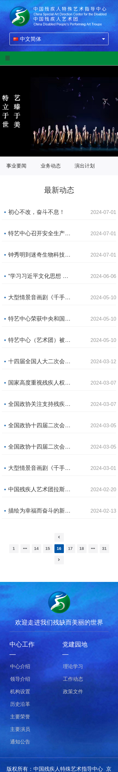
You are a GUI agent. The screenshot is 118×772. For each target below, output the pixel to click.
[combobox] (59, 39)
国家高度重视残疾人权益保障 (40, 383)
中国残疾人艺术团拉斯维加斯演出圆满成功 (40, 489)
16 (59, 548)
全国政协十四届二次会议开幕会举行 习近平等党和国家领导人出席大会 (40, 447)
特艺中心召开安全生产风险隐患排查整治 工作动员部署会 (40, 233)
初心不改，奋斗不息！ (36, 212)
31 (104, 548)
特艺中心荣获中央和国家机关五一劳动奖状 (40, 319)
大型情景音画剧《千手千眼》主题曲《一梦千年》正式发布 (40, 468)
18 (81, 548)
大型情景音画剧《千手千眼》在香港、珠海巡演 (40, 297)
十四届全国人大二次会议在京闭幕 (40, 361)
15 (47, 548)
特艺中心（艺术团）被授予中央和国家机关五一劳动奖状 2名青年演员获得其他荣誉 (40, 340)
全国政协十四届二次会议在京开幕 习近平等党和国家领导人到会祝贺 (40, 425)
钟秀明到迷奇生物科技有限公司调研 (40, 255)
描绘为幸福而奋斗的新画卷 (40, 511)
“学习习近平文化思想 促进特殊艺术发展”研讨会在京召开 (40, 276)
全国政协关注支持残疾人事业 (40, 404)
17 (70, 548)
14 (36, 548)
